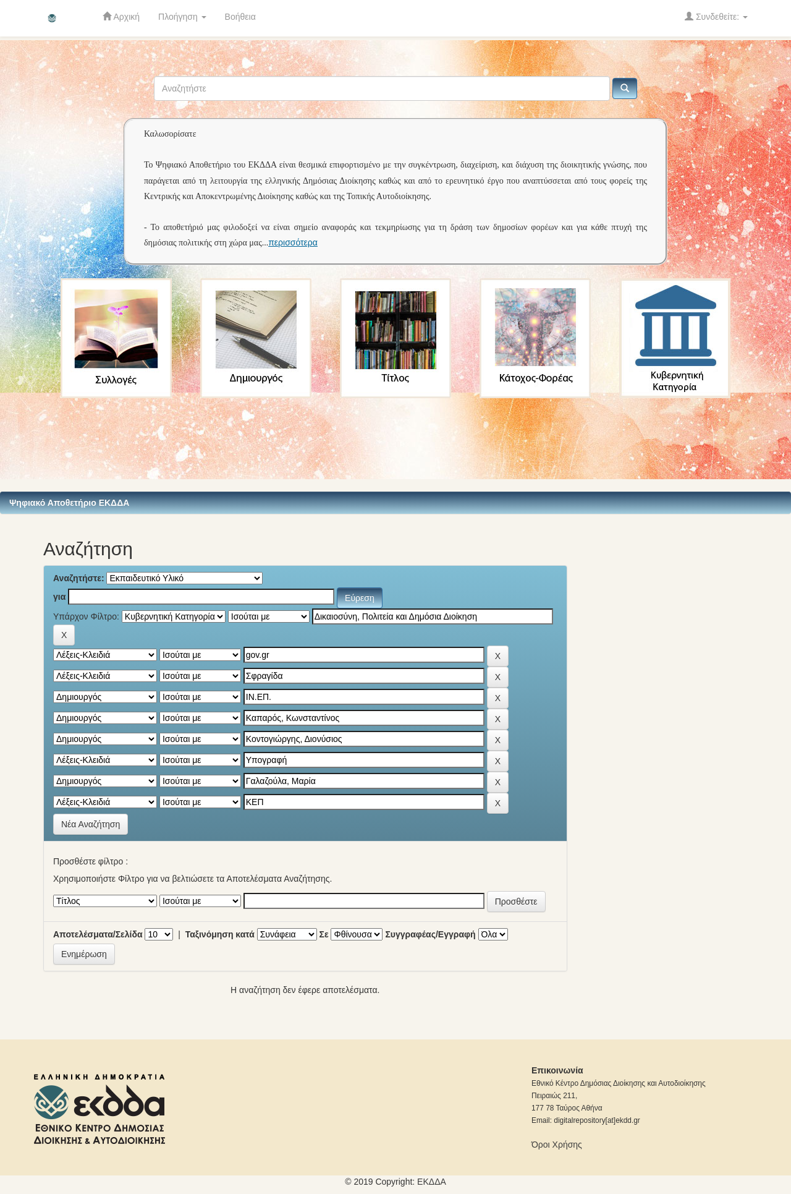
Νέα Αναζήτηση (90, 824)
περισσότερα (293, 242)
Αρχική (121, 16)
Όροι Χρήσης (556, 1144)
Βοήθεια (240, 17)
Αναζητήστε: (78, 578)
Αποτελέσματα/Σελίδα (98, 934)
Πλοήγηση (182, 17)
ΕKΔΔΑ (431, 1182)
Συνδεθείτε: (716, 16)
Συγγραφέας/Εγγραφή (430, 934)
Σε (324, 934)
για (59, 597)
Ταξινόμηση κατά (220, 934)
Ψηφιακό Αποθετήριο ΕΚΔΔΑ (69, 503)
